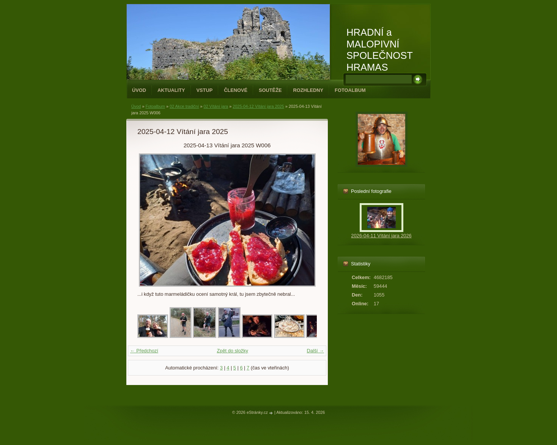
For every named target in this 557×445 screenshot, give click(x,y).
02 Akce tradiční (184, 106)
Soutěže (270, 90)
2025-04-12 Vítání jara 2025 (258, 106)
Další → (315, 350)
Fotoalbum (350, 90)
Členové (235, 90)
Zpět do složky (232, 350)
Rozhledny (308, 90)
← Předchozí (144, 350)
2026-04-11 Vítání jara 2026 (381, 235)
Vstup (205, 90)
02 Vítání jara (215, 106)
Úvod (139, 90)
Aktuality (171, 90)
